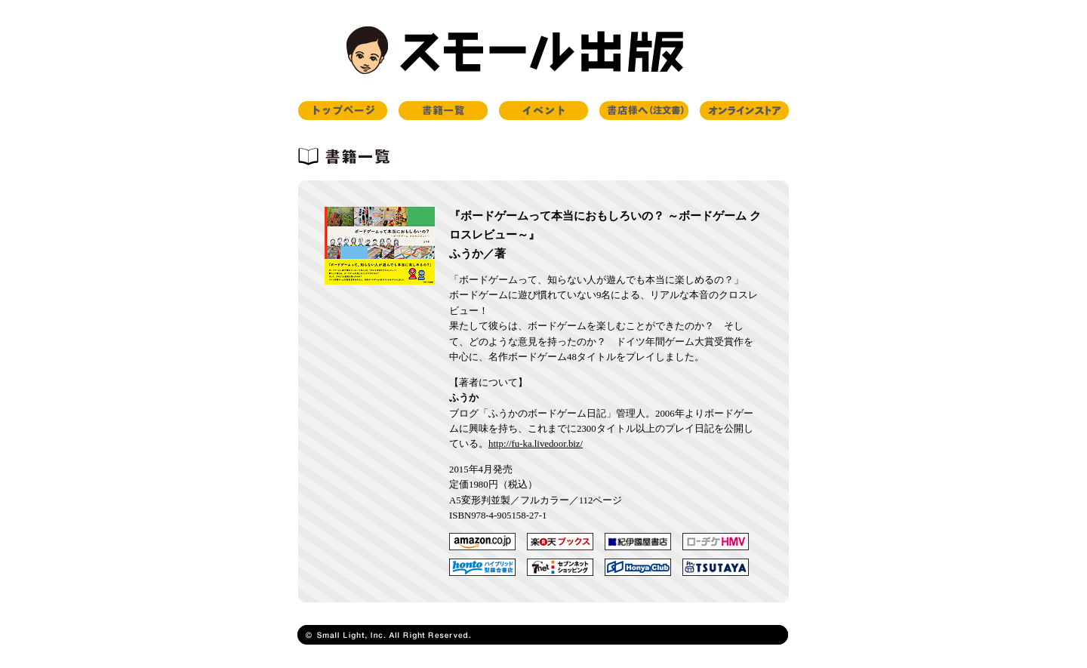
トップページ (342, 110)
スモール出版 (543, 50)
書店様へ (643, 110)
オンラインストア (744, 110)
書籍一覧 (443, 110)
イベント (543, 110)
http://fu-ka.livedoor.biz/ (535, 444)
